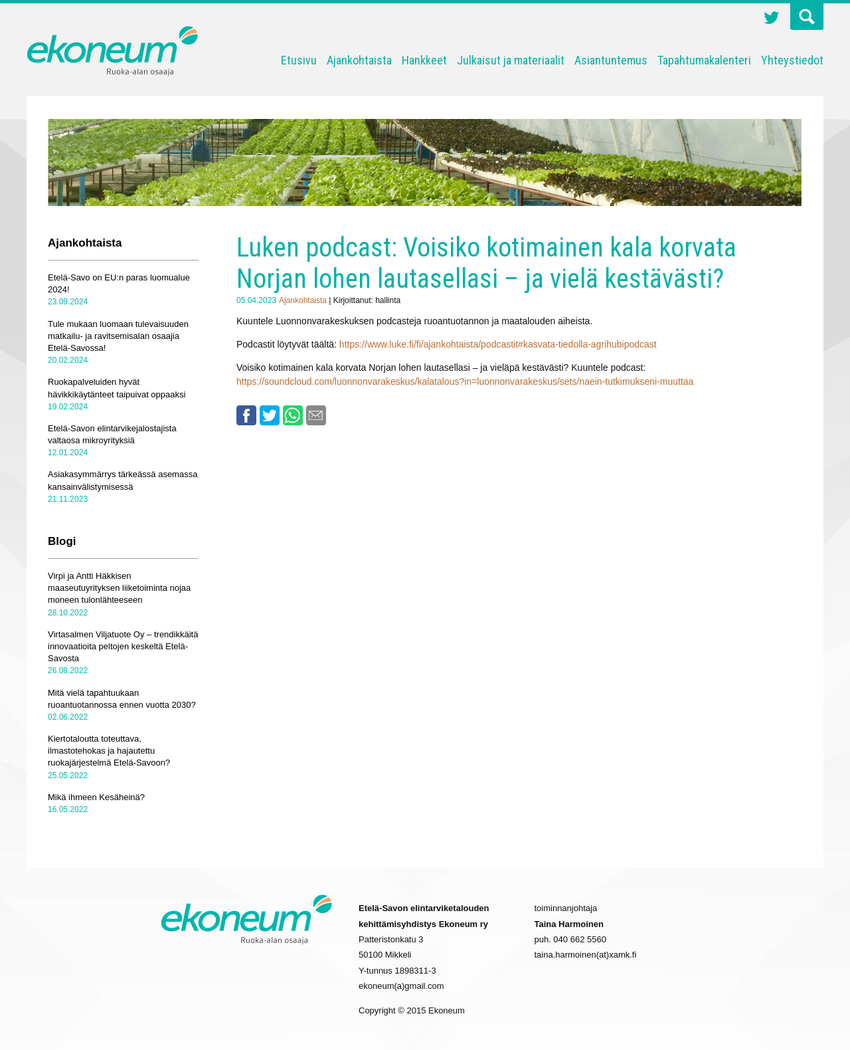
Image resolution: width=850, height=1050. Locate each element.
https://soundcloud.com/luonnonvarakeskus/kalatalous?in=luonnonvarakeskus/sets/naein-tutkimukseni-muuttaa (464, 381)
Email (316, 415)
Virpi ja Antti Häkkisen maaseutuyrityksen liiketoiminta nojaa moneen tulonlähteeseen (119, 588)
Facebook (246, 415)
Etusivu (299, 60)
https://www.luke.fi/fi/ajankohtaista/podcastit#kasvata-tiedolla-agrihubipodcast (498, 344)
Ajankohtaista (359, 60)
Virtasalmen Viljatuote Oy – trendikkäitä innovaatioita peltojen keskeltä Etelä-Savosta (123, 646)
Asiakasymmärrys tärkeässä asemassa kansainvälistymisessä (122, 480)
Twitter (772, 19)
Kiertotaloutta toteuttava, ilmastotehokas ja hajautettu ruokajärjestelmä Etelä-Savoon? (109, 751)
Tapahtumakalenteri (704, 60)
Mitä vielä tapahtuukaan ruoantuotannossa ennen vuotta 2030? (122, 699)
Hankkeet (424, 60)
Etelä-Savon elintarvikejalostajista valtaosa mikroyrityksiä (112, 434)
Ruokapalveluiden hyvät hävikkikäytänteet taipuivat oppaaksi (116, 388)
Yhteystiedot (792, 60)
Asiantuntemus (610, 60)
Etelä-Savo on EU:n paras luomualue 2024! (119, 283)
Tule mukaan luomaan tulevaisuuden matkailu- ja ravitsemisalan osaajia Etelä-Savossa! (118, 336)
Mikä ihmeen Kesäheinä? (96, 797)
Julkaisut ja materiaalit (510, 60)
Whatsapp (293, 415)
